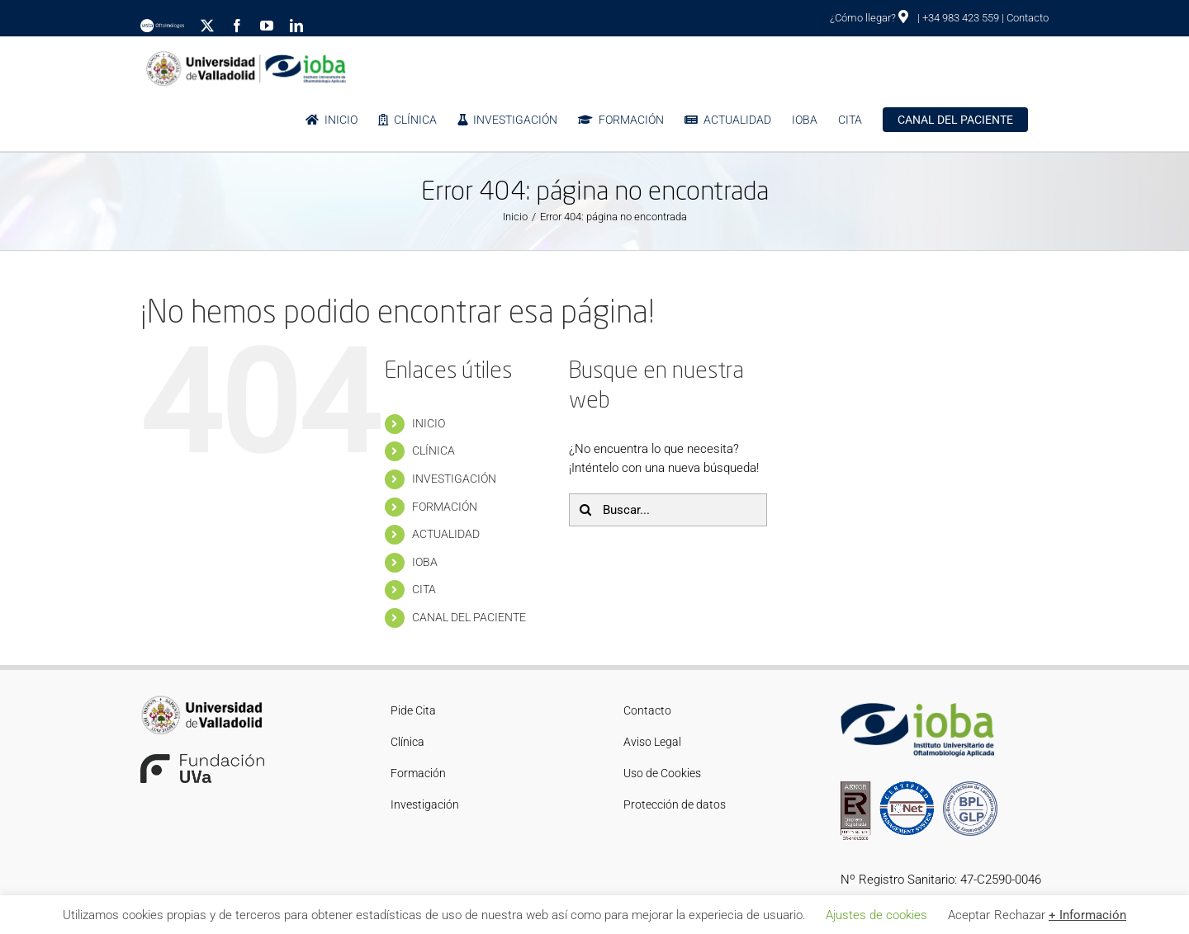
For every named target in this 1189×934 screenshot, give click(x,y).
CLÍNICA (433, 450)
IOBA (425, 561)
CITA (424, 589)
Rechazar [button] (1019, 915)
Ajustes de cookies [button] (876, 915)
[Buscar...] (668, 509)
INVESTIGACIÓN (454, 478)
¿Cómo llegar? (869, 18)
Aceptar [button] (969, 915)
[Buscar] (585, 509)
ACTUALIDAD (446, 533)
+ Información (1087, 915)
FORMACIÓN (444, 506)
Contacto (1028, 18)
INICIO (428, 423)
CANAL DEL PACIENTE (469, 617)
